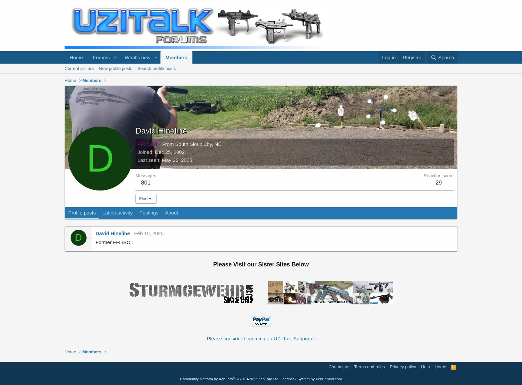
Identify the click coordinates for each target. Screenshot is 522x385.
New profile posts (115, 68)
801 (145, 183)
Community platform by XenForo (229, 379)
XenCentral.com (329, 379)
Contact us (339, 366)
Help (425, 366)
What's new (137, 57)
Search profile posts (156, 68)
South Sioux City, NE (198, 144)
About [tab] (171, 212)
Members (176, 57)
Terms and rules (369, 366)
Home (76, 57)
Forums (101, 57)
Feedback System (295, 379)
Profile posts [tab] (82, 212)
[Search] (442, 57)
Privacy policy (403, 366)
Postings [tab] (148, 212)
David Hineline (113, 233)
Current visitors (79, 68)
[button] (115, 57)
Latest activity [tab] (118, 212)
